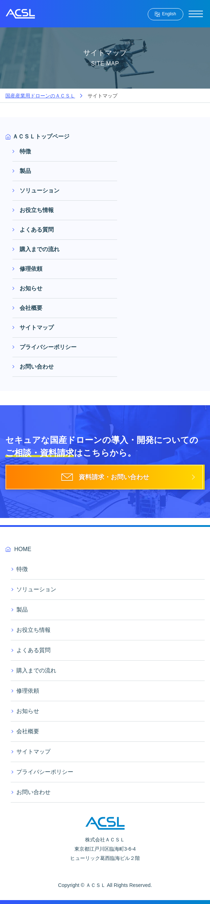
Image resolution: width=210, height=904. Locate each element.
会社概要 (31, 308)
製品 (25, 171)
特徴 (25, 151)
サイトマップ (37, 327)
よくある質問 (37, 230)
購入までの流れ (39, 249)
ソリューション (39, 190)
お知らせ (31, 288)
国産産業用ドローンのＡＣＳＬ (40, 96)
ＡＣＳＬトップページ (40, 136)
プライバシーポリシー (48, 347)
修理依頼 (31, 269)
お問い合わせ (37, 367)
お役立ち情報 (37, 210)
